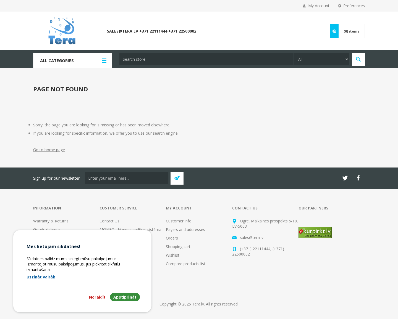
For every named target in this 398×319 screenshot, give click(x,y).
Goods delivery (46, 229)
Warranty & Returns (51, 221)
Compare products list (185, 263)
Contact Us (109, 221)
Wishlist (172, 255)
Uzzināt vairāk (41, 277)
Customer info (179, 221)
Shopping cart (178, 246)
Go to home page (49, 149)
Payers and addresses (185, 229)
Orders (172, 238)
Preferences (354, 5)
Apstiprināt (125, 297)
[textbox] (206, 59)
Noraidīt (97, 297)
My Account (318, 5)
